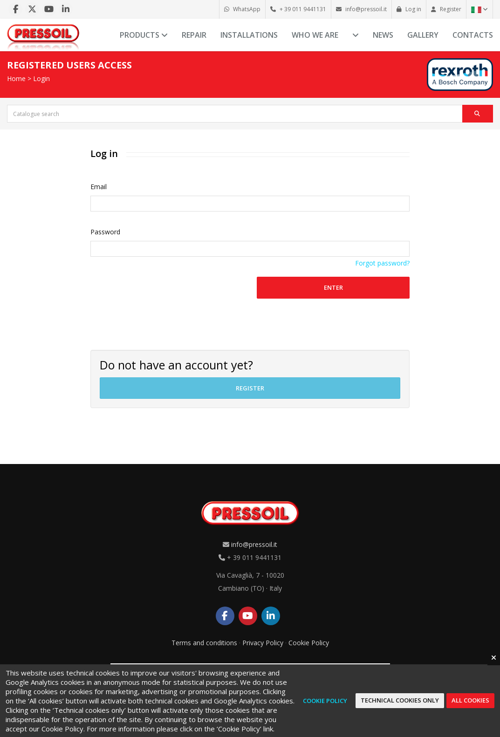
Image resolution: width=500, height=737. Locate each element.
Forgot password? (382, 263)
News (383, 35)
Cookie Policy (308, 642)
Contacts (472, 35)
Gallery (422, 35)
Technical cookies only (400, 700)
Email (98, 186)
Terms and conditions (204, 642)
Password (105, 231)
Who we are (315, 35)
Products (144, 35)
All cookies (470, 700)
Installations (249, 35)
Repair (194, 35)
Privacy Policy (262, 642)
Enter (333, 287)
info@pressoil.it (254, 544)
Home (16, 78)
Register (250, 388)
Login (41, 78)
